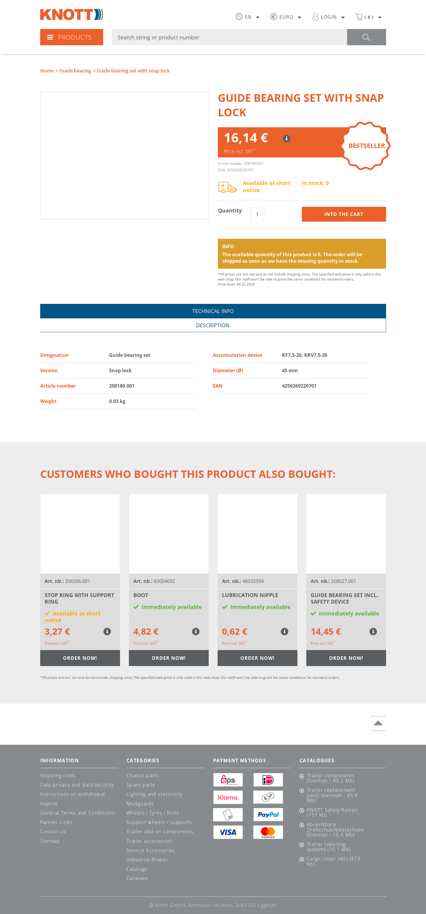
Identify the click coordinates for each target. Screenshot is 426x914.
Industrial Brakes (147, 859)
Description (213, 325)
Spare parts (141, 784)
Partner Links (56, 822)
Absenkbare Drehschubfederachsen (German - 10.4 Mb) (335, 830)
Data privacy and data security (77, 784)
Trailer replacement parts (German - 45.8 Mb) (332, 795)
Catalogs (137, 869)
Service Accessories (151, 850)
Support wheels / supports (159, 822)
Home (47, 70)
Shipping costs (58, 775)
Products (69, 37)
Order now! (80, 658)
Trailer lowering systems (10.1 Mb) (329, 847)
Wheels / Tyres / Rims (153, 813)
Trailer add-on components (160, 831)
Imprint (49, 803)
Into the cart (343, 214)
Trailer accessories (150, 841)
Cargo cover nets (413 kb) (333, 861)
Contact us (53, 831)
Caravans (137, 878)
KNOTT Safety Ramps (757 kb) (332, 812)
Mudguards (140, 803)
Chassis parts (143, 775)
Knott (71, 14)
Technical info (213, 311)
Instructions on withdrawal (72, 794)
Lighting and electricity (155, 794)
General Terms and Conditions (77, 813)
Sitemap (50, 841)
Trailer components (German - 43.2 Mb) (330, 778)
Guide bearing (75, 70)
